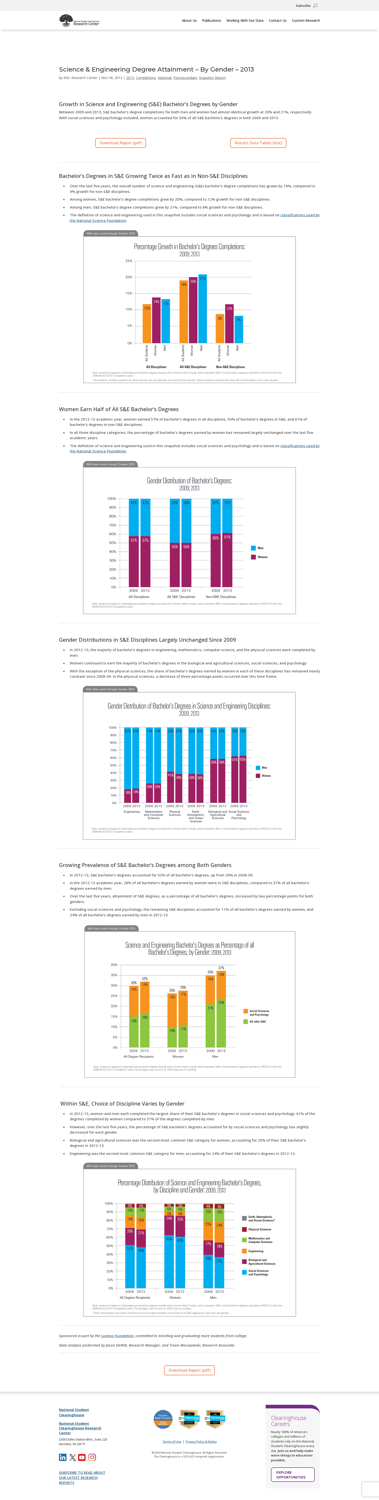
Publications (211, 20)
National (164, 77)
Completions (146, 77)
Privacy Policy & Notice (201, 1442)
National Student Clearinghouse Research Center (80, 1428)
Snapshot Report (212, 77)
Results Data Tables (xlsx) (258, 143)
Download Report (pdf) (121, 143)
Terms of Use (171, 1442)
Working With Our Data (244, 20)
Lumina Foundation (117, 1335)
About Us (189, 20)
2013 (130, 77)
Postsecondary (185, 77)
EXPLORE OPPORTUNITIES (291, 1474)
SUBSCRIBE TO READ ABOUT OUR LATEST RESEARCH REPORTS (82, 1477)
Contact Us (278, 20)
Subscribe (303, 6)
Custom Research (306, 20)
